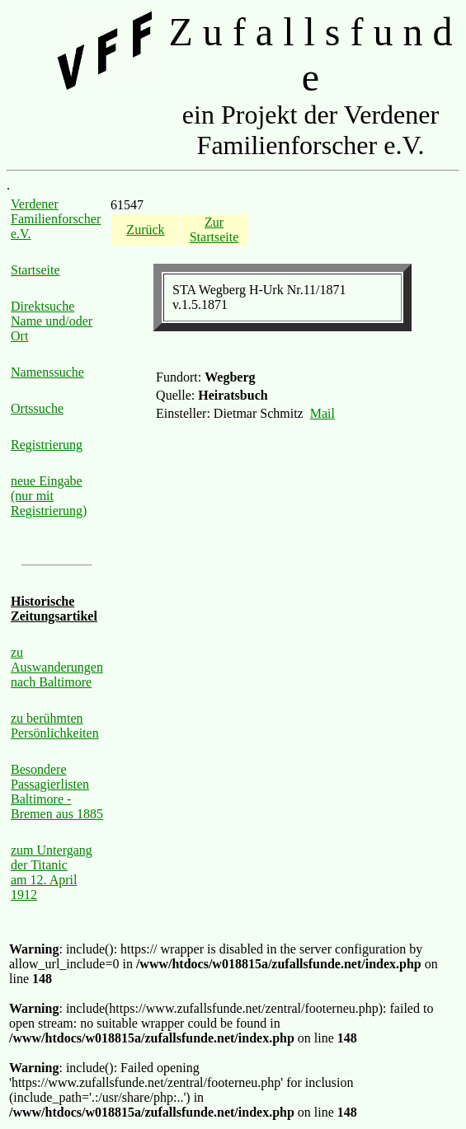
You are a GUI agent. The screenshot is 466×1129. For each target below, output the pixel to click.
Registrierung (46, 445)
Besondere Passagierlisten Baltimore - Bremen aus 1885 (57, 791)
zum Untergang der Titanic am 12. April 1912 (51, 872)
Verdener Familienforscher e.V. (56, 219)
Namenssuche (47, 372)
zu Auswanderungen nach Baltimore (57, 667)
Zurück (145, 230)
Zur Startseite (214, 229)
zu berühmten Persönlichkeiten (55, 725)
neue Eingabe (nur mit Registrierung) (49, 496)
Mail (322, 413)
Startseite (35, 270)
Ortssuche (37, 408)
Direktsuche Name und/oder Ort (51, 321)
